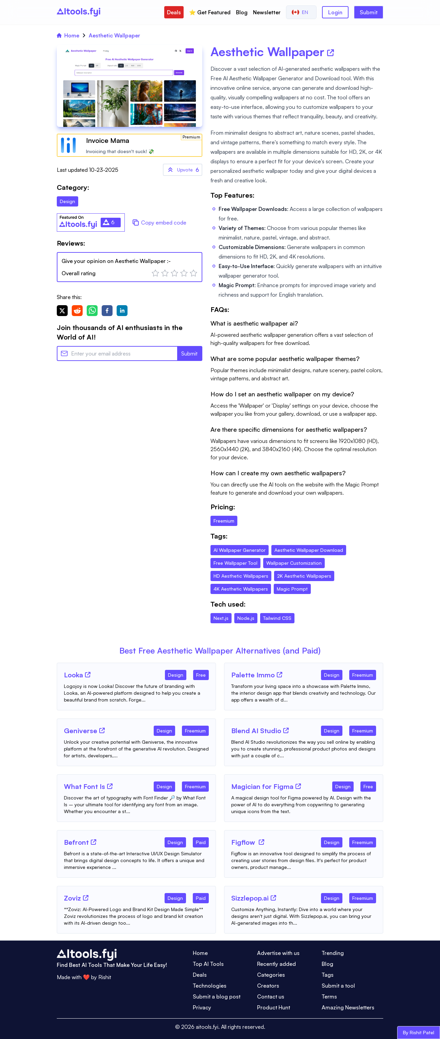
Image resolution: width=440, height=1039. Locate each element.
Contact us (270, 996)
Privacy (202, 1007)
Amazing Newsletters (348, 1007)
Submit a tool (338, 985)
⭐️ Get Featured (210, 12)
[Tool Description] (136, 693)
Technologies (209, 985)
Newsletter (267, 12)
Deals (174, 12)
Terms (329, 996)
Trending (333, 953)
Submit (368, 12)
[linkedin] (122, 310)
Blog (242, 12)
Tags (328, 974)
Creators (268, 985)
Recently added (276, 963)
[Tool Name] (73, 675)
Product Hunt (273, 1007)
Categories (271, 974)
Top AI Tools (208, 963)
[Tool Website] (87, 674)
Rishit (104, 977)
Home (68, 35)
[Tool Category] (175, 673)
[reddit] (77, 310)
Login (335, 12)
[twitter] (62, 310)
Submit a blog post (216, 996)
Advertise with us (278, 953)
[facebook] (107, 310)
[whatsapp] (92, 310)
